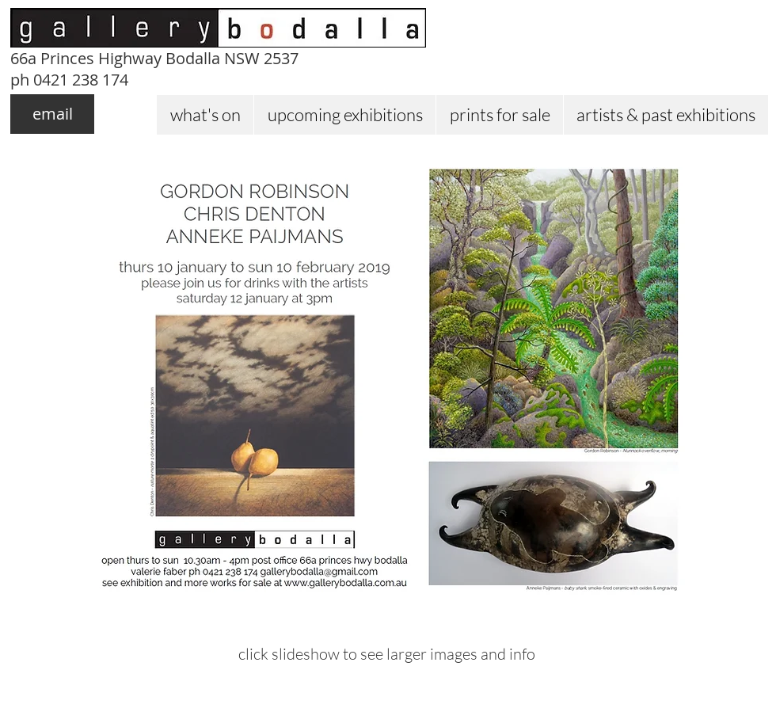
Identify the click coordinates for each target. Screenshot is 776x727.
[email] (52, 114)
